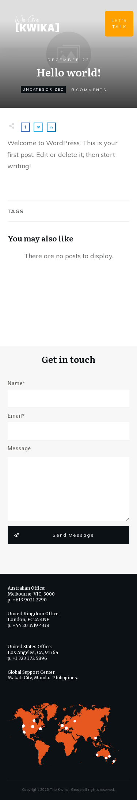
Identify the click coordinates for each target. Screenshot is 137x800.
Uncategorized (43, 89)
